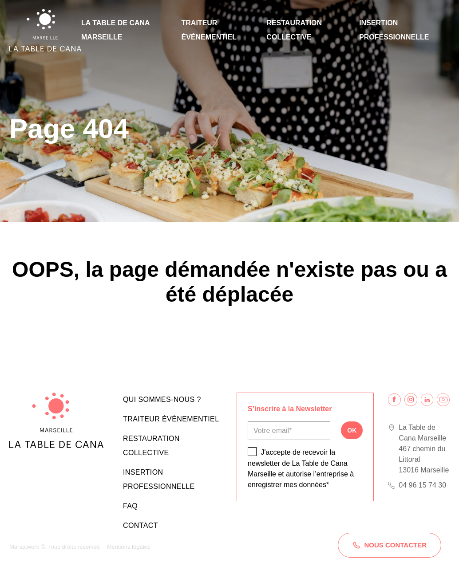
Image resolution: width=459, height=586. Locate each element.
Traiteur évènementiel (209, 30)
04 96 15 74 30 (422, 485)
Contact (140, 525)
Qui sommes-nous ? (162, 399)
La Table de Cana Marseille (115, 30)
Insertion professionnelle (394, 30)
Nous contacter (389, 545)
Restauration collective (294, 30)
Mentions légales (128, 546)
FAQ (130, 506)
